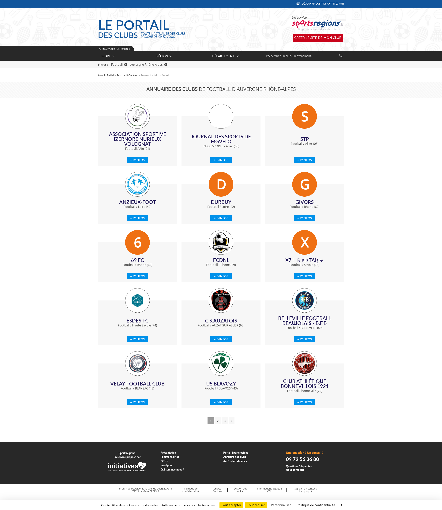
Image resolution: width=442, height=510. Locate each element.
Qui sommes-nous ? (172, 469)
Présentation (168, 452)
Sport (107, 56)
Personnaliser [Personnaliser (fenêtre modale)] (281, 505)
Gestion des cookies (240, 490)
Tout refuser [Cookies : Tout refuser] (256, 505)
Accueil (101, 75)
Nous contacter (295, 469)
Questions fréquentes (299, 466)
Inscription (167, 465)
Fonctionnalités (170, 456)
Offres (164, 461)
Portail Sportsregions (235, 452)
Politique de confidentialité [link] (316, 505)
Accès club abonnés (235, 461)
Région (164, 56)
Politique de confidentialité (190, 490)
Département (225, 56)
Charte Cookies (217, 490)
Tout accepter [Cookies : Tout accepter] (231, 505)
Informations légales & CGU (269, 490)
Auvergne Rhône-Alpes (148, 64)
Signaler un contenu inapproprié (305, 490)
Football (119, 64)
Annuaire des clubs (234, 456)
